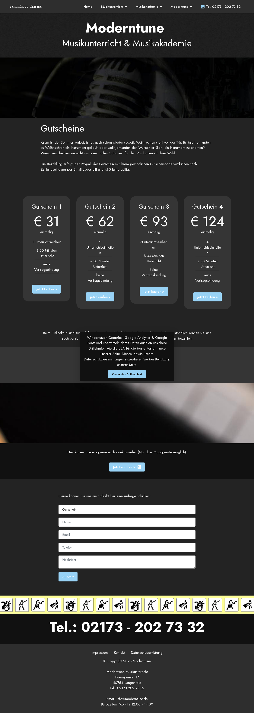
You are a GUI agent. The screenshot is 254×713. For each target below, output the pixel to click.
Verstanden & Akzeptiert (127, 374)
